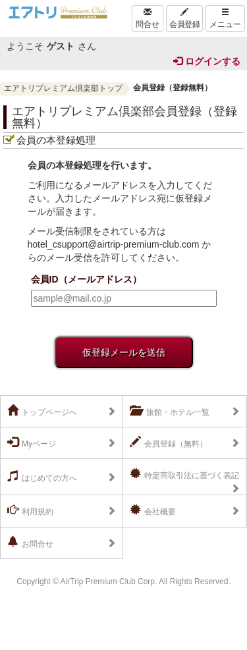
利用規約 (30, 510)
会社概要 (153, 510)
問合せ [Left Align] (147, 18)
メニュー (225, 18)
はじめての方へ (42, 477)
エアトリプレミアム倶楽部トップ (63, 88)
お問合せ (30, 543)
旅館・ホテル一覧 (169, 411)
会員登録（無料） (168, 442)
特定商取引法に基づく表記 (184, 474)
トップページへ (42, 411)
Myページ (31, 442)
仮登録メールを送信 (123, 352)
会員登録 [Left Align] (184, 18)
